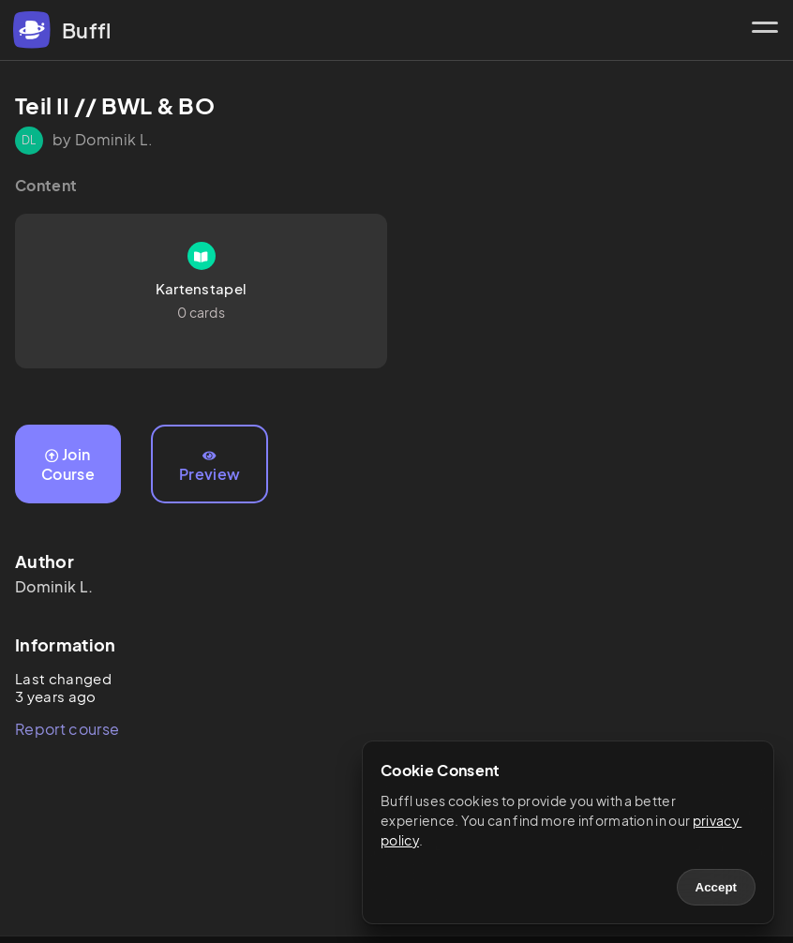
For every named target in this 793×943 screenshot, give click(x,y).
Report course (67, 729)
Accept (716, 887)
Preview (209, 467)
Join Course (68, 464)
